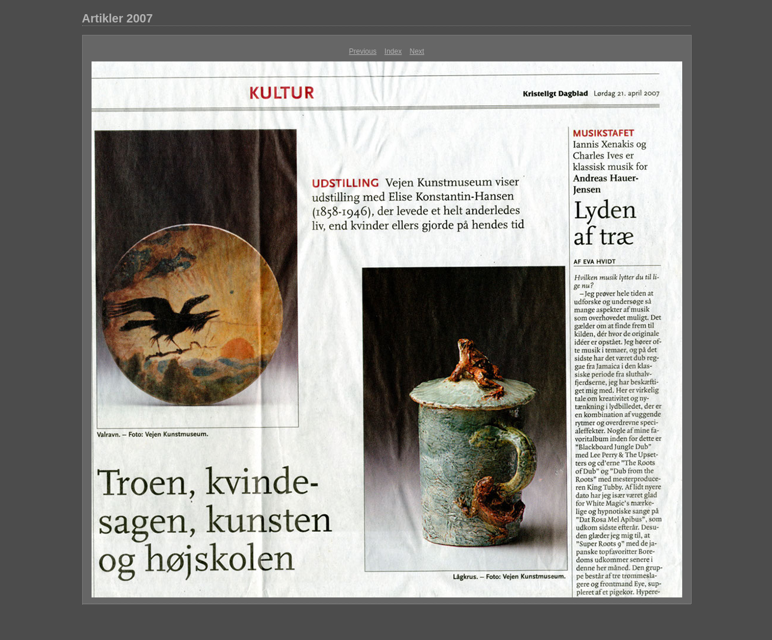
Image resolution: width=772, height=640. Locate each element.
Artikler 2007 (117, 18)
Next (417, 51)
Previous (363, 51)
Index (393, 51)
